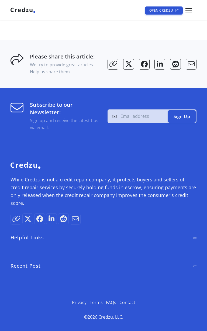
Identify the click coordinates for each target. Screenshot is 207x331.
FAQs (111, 302)
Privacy (79, 302)
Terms (96, 302)
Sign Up (182, 116)
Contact (127, 302)
